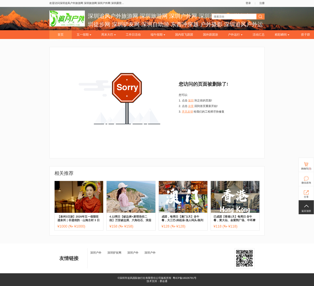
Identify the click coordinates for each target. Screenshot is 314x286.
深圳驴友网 (114, 252)
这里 (191, 106)
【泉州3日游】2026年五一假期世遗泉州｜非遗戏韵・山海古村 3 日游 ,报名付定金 (78, 218)
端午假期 (158, 34)
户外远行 (235, 34)
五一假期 (84, 34)
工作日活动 (133, 34)
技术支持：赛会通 (157, 281)
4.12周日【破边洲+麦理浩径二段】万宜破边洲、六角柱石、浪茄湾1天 (130, 218)
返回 (191, 100)
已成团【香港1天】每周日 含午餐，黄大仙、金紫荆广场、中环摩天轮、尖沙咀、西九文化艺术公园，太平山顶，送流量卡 (234, 218)
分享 (306, 197)
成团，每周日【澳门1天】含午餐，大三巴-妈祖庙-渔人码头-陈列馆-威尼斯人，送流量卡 (182, 218)
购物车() (306, 168)
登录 (248, 3)
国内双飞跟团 (184, 34)
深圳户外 (95, 252)
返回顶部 (306, 211)
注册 (262, 3)
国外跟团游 (210, 34)
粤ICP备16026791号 (184, 277)
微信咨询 (306, 182)
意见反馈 (187, 111)
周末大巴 (108, 34)
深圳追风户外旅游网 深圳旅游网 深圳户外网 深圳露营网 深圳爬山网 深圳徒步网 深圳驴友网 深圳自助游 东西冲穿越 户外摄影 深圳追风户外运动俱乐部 (175, 24)
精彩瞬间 (282, 34)
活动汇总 (259, 34)
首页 (61, 34)
